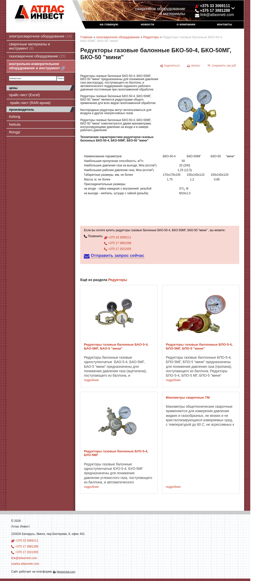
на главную (109, 24)
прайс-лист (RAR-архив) (30, 103)
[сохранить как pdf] (221, 66)
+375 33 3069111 (117, 237)
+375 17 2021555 (117, 249)
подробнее (91, 380)
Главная (86, 37)
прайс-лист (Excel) (24, 95)
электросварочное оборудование (40, 36)
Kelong (14, 117)
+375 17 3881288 (117, 243)
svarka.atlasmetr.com (25, 563)
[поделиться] (170, 66)
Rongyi (14, 132)
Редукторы (151, 37)
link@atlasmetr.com (214, 15)
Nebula (14, 124)
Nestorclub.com (66, 571)
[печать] (193, 66)
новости (147, 24)
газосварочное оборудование (37, 56)
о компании (186, 24)
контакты (224, 24)
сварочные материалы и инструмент (29, 46)
